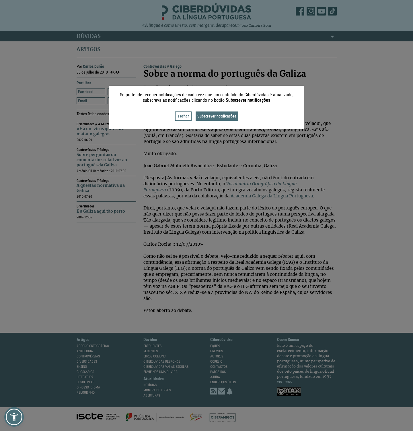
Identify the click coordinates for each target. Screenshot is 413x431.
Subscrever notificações (216, 116)
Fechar (183, 116)
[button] (14, 417)
